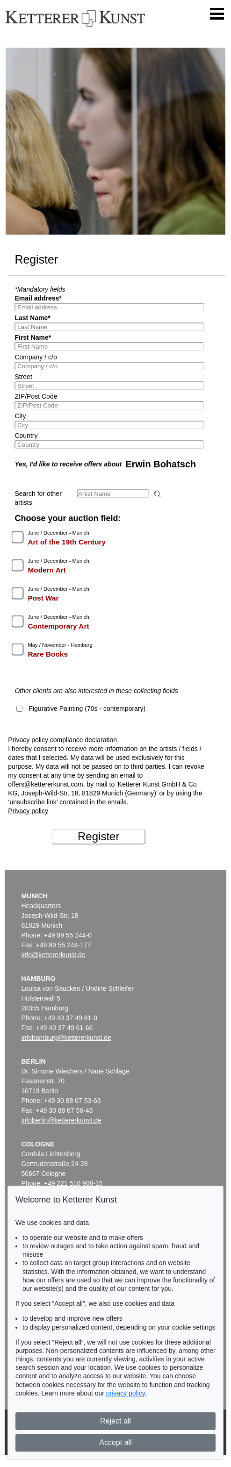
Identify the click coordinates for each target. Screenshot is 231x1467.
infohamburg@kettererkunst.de (66, 1037)
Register (98, 836)
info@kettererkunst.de (53, 955)
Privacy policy (28, 811)
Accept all (115, 1442)
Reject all (115, 1421)
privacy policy (125, 1393)
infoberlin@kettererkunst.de (61, 1120)
